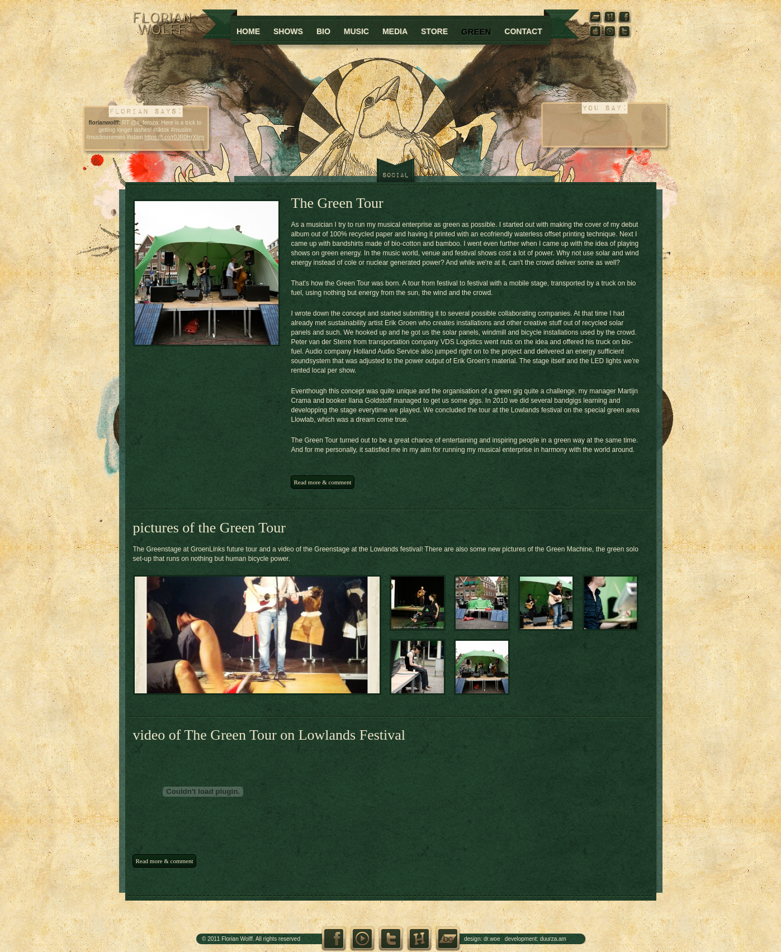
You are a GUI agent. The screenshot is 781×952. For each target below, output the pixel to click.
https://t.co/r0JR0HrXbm (174, 137)
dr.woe (492, 939)
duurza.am (553, 939)
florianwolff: (104, 123)
